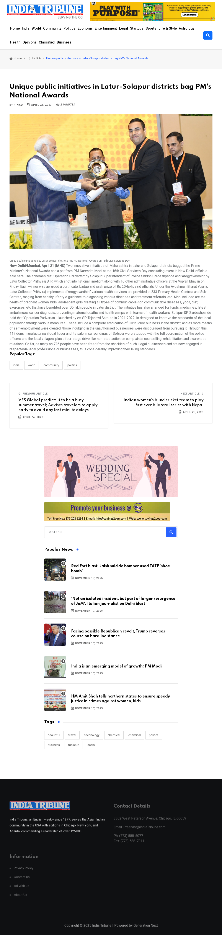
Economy (85, 28)
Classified (47, 42)
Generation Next (146, 930)
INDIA (36, 58)
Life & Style (167, 28)
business (54, 745)
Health (15, 42)
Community (52, 28)
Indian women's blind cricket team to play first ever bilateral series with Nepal (164, 402)
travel (72, 735)
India (25, 28)
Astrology (186, 28)
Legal (123, 28)
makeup (73, 745)
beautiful (54, 735)
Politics (69, 28)
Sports (151, 28)
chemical (114, 735)
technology (92, 735)
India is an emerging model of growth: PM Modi (116, 666)
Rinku (18, 104)
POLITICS (72, 365)
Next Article (192, 393)
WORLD (31, 365)
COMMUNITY (51, 365)
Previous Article (32, 393)
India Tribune (101, 930)
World (36, 28)
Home (15, 28)
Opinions (30, 42)
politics (153, 735)
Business (64, 42)
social (91, 745)
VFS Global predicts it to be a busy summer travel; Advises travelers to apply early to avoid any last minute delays (58, 405)
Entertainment (106, 28)
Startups (137, 28)
